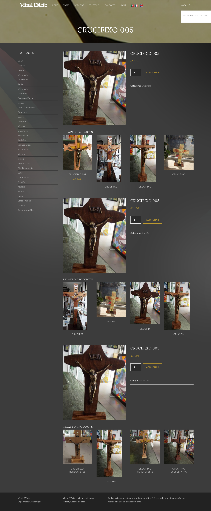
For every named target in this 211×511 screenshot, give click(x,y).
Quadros (22, 121)
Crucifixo (111, 186)
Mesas (21, 103)
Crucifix (21, 182)
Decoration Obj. (26, 210)
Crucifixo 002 (77, 174)
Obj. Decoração (25, 168)
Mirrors (21, 154)
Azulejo (21, 186)
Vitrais (21, 158)
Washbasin (23, 135)
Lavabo (21, 70)
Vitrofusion (23, 75)
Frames (21, 65)
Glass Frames (24, 200)
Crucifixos (23, 131)
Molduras (22, 93)
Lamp (20, 172)
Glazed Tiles (24, 163)
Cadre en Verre (25, 98)
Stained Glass (25, 144)
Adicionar (152, 72)
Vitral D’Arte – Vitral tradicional (78, 498)
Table (20, 84)
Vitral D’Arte (24, 498)
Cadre (21, 117)
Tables (21, 191)
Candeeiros (23, 177)
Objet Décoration (26, 107)
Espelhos (22, 112)
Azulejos (22, 140)
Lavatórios (23, 79)
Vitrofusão (23, 149)
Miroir (20, 61)
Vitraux (21, 126)
